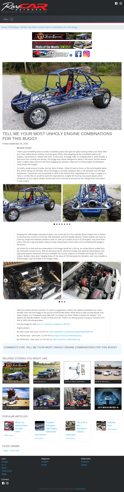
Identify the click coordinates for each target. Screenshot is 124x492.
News (4, 468)
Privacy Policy (81, 489)
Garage (5, 462)
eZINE (44, 465)
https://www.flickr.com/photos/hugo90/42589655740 (71, 332)
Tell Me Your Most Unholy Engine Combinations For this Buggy (49, 27)
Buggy (5, 450)
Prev (6, 203)
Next (118, 203)
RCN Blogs (14, 27)
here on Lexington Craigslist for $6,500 (53, 324)
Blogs (4, 474)
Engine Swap (14, 450)
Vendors (44, 462)
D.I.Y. (4, 465)
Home (4, 27)
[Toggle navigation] (9, 19)
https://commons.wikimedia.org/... (68, 335)
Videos (84, 465)
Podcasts (85, 462)
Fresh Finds (7, 471)
